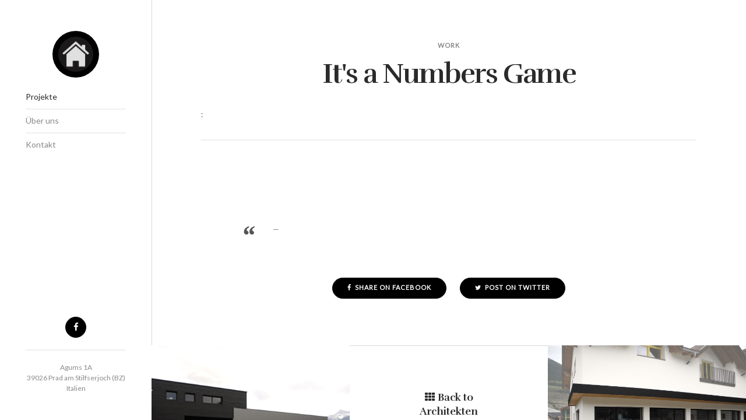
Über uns (42, 120)
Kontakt (41, 144)
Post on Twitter (512, 287)
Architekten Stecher (75, 54)
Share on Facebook (389, 287)
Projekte (41, 97)
